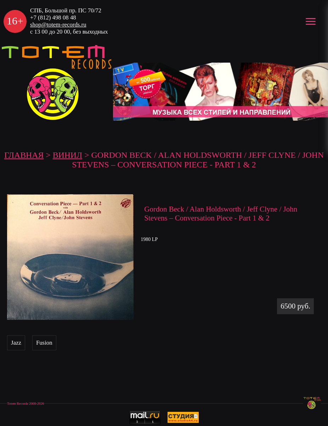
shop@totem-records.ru (58, 24)
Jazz (16, 342)
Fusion (44, 342)
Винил (68, 155)
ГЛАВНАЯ (24, 155)
